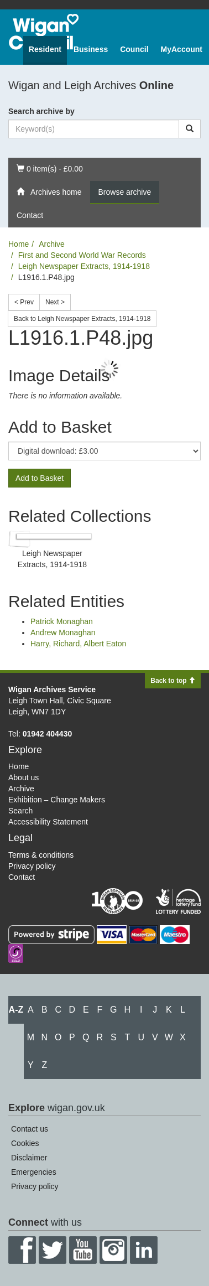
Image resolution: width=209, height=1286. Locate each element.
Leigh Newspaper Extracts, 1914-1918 (84, 266)
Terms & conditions (41, 855)
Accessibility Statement (48, 821)
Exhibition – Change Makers (56, 799)
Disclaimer (29, 1157)
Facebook (22, 1250)
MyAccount (181, 49)
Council (134, 49)
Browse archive (124, 192)
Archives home (49, 192)
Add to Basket (39, 478)
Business (91, 49)
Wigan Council (43, 31)
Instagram (113, 1250)
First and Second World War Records (82, 255)
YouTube (83, 1250)
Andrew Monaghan (63, 632)
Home (18, 244)
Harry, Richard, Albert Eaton (78, 643)
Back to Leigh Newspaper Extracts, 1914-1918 (82, 319)
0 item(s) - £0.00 (49, 168)
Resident (45, 49)
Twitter (52, 1250)
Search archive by (41, 111)
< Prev (24, 302)
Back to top (172, 681)
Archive (52, 244)
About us (23, 777)
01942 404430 (47, 733)
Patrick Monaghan (61, 621)
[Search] (190, 129)
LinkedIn (144, 1250)
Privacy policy (32, 866)
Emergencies (33, 1172)
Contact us (29, 1128)
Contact (30, 215)
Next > (55, 302)
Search (20, 810)
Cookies (25, 1143)
